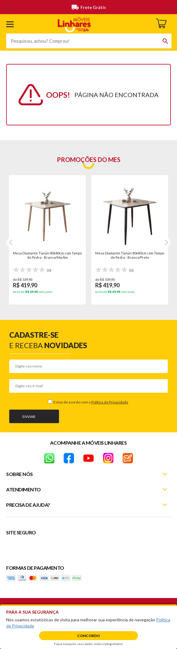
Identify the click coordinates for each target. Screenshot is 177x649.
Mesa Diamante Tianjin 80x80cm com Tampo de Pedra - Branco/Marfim (47, 255)
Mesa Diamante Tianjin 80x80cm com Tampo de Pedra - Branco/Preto (129, 255)
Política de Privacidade (109, 402)
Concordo (88, 635)
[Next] (11, 242)
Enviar (28, 416)
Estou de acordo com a (90, 402)
